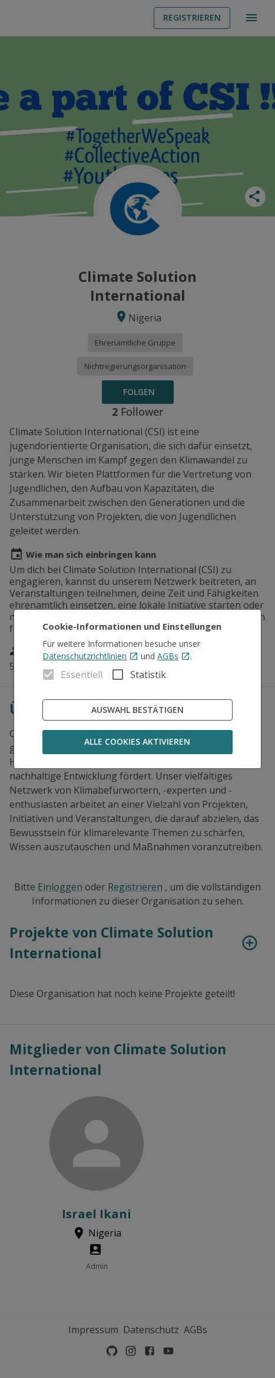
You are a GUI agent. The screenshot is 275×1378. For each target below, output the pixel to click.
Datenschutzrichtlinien (90, 656)
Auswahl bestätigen (137, 710)
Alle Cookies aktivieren (137, 742)
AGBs (173, 656)
